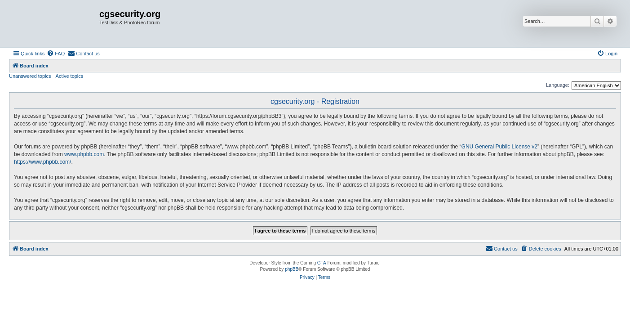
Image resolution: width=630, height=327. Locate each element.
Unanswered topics (30, 76)
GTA (321, 262)
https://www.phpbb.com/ (42, 162)
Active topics (70, 76)
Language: (557, 85)
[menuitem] (56, 53)
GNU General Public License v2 (499, 146)
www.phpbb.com (84, 154)
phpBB (291, 269)
